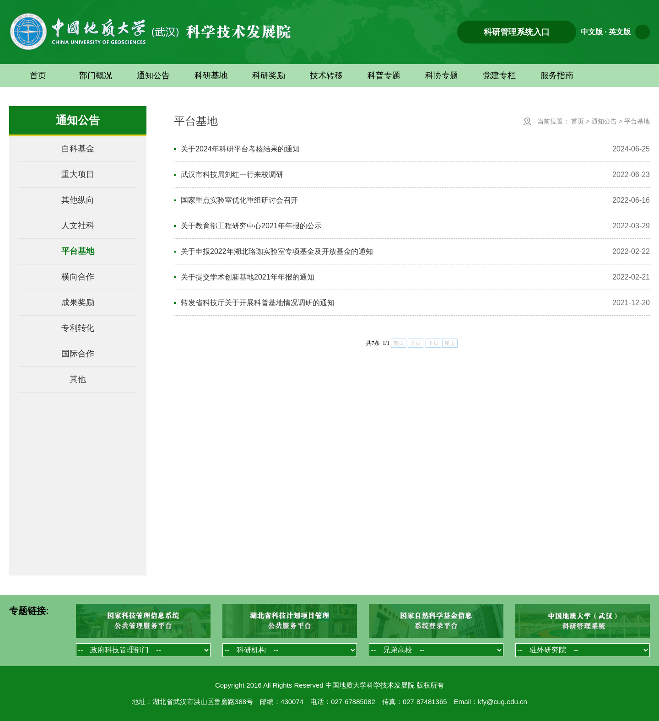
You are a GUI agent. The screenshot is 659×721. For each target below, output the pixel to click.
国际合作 (77, 353)
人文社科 (77, 225)
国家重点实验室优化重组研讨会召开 (239, 200)
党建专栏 (499, 75)
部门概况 (95, 75)
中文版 (592, 32)
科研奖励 (268, 75)
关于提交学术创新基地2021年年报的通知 (247, 277)
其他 (78, 379)
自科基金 (77, 148)
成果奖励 (77, 302)
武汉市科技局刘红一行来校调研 (232, 174)
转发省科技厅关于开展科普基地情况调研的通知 (258, 303)
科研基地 (210, 75)
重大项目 (77, 174)
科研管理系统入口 (517, 32)
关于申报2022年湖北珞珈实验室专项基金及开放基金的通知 (277, 251)
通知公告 (153, 75)
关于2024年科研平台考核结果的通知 (240, 149)
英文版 (620, 32)
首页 (38, 75)
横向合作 (77, 276)
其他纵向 (77, 199)
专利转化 (77, 328)
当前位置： (553, 121)
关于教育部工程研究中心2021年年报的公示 (251, 226)
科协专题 (441, 75)
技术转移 (326, 75)
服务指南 (556, 75)
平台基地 (77, 251)
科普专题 (383, 75)
